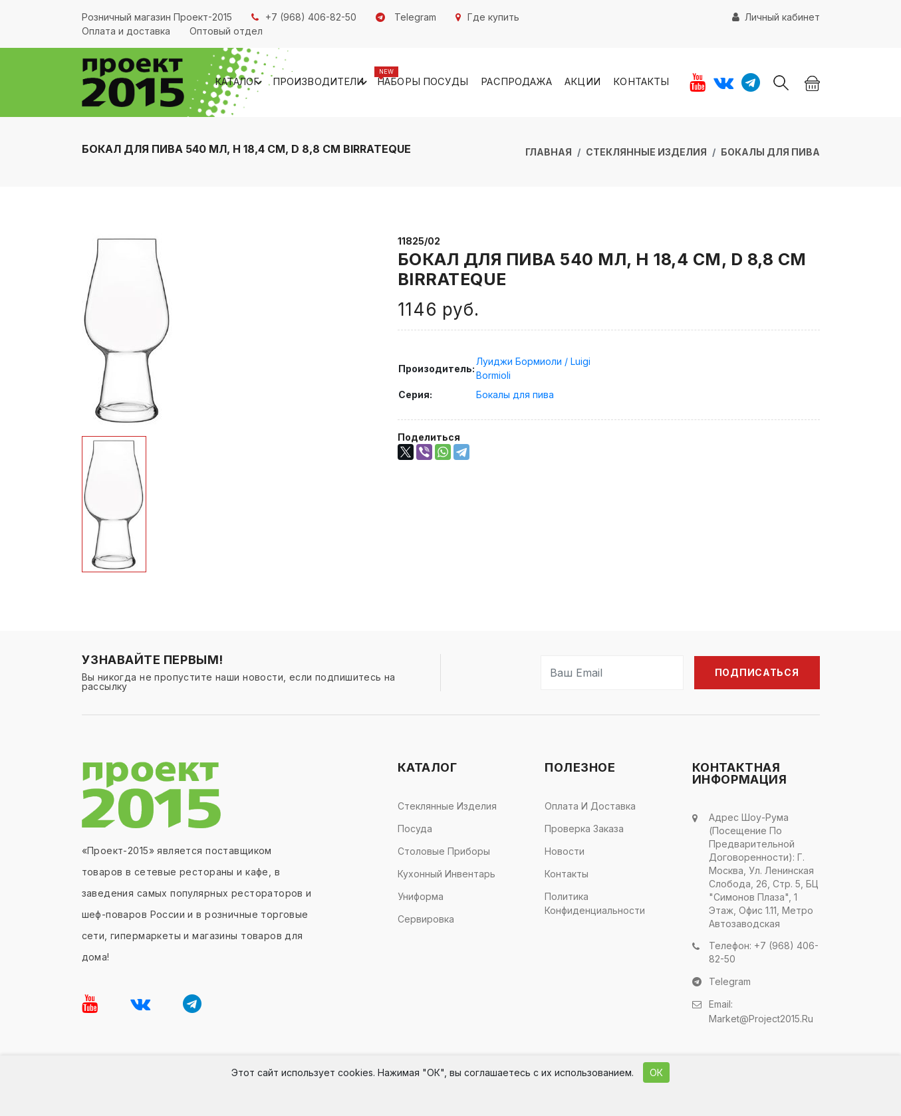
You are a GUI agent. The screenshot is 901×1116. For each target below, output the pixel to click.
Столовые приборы (444, 853)
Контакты (642, 83)
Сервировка (426, 921)
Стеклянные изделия (646, 154)
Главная (548, 154)
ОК (656, 1072)
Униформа (421, 898)
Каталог (276, 83)
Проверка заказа (584, 830)
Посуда (415, 830)
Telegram (730, 982)
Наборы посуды (443, 83)
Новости (564, 853)
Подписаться (757, 674)
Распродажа (529, 83)
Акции (590, 83)
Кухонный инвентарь (446, 875)
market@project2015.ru (761, 1018)
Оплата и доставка (590, 808)
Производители (350, 83)
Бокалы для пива (770, 154)
